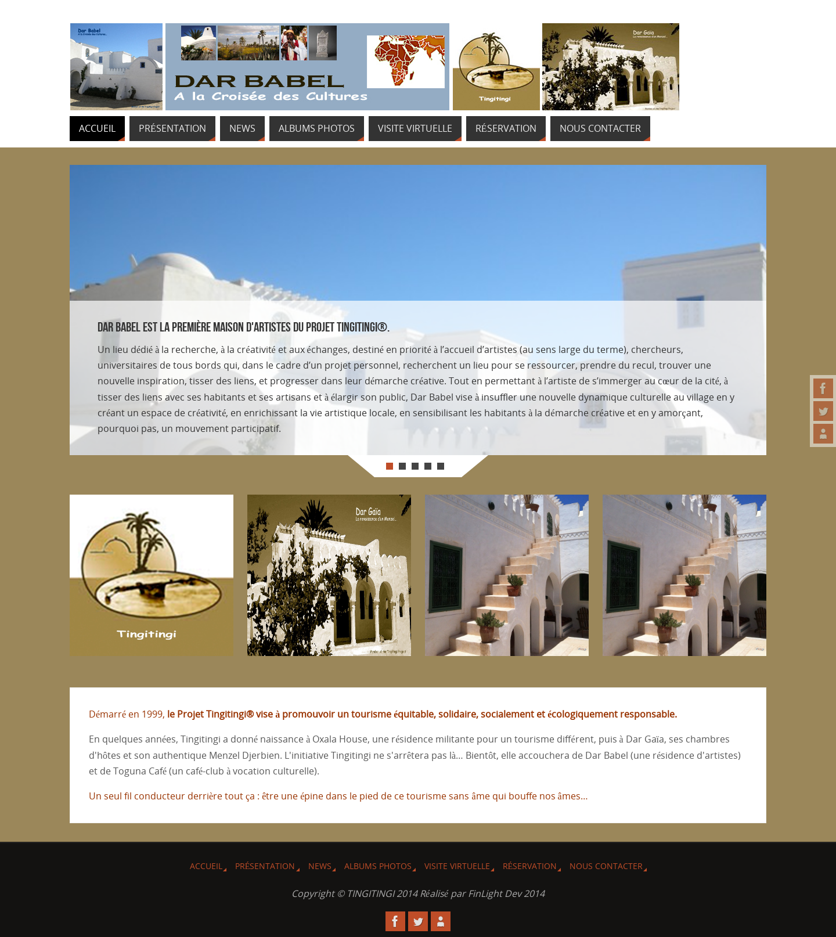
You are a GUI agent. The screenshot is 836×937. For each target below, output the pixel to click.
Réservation (530, 865)
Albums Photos (378, 865)
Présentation (265, 865)
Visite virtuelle (457, 865)
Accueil (206, 865)
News (319, 865)
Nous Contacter (606, 865)
